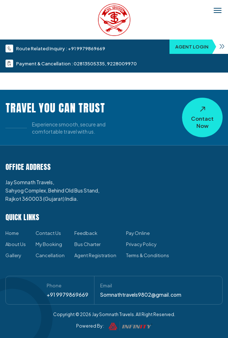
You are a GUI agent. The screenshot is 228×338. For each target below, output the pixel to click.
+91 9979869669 (86, 48)
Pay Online (138, 233)
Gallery (13, 255)
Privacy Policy (141, 244)
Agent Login (201, 47)
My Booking (49, 244)
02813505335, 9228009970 (105, 63)
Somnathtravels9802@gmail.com (140, 294)
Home (12, 233)
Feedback (85, 233)
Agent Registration (95, 255)
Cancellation (50, 255)
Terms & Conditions (147, 255)
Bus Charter (87, 244)
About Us (15, 244)
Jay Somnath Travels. (113, 314)
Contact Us (48, 233)
